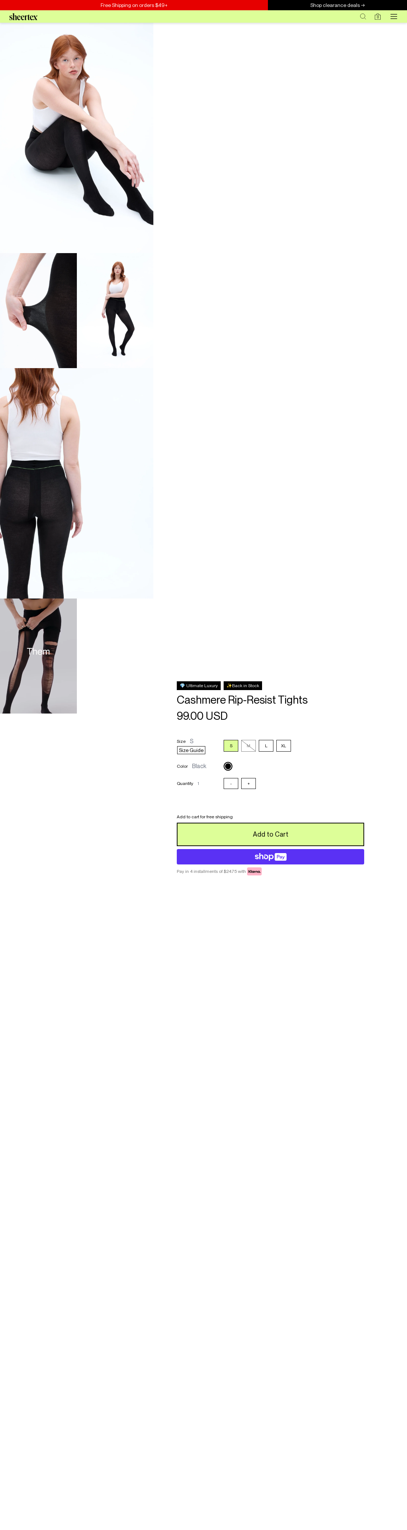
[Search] (363, 16)
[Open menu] (393, 16)
